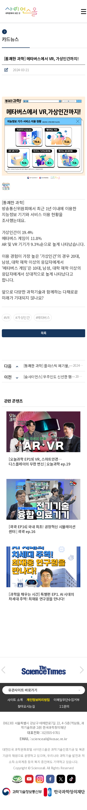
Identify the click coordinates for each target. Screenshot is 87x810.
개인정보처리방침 (38, 699)
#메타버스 (43, 317)
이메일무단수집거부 (67, 699)
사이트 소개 (15, 699)
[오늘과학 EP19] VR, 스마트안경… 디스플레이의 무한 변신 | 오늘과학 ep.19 (39, 461)
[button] (3, 670)
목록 (43, 333)
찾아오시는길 (26, 706)
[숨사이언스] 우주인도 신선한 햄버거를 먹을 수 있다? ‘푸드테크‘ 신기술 (49, 376)
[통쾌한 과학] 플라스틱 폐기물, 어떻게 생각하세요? (48, 365)
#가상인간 (22, 317)
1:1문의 (64, 706)
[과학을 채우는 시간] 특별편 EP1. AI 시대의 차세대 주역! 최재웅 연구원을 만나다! (41, 596)
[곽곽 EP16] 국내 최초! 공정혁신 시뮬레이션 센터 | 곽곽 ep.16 (42, 529)
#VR (7, 317)
